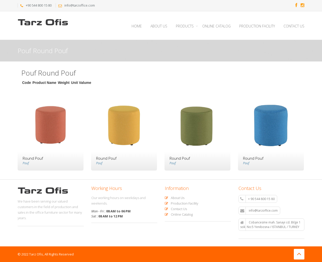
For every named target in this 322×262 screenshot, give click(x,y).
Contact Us (294, 26)
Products (185, 26)
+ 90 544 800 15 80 (257, 199)
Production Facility (257, 26)
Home (137, 26)
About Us (158, 26)
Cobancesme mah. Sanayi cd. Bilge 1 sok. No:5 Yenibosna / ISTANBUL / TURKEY (270, 224)
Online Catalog (216, 26)
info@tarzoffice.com (259, 210)
